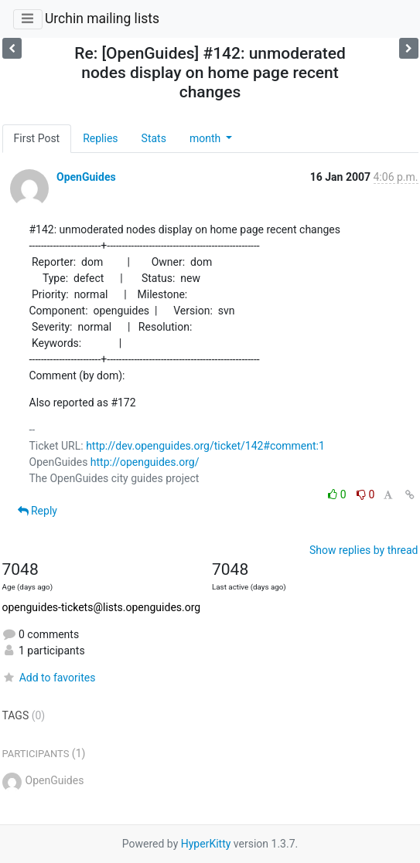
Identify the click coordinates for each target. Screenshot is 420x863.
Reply (37, 511)
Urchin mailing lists (102, 18)
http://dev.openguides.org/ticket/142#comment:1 (205, 446)
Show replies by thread (363, 550)
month (207, 138)
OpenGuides (86, 177)
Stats (154, 138)
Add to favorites (49, 677)
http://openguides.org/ (145, 462)
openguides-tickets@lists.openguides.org (101, 607)
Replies (100, 138)
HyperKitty (206, 844)
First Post (37, 138)
